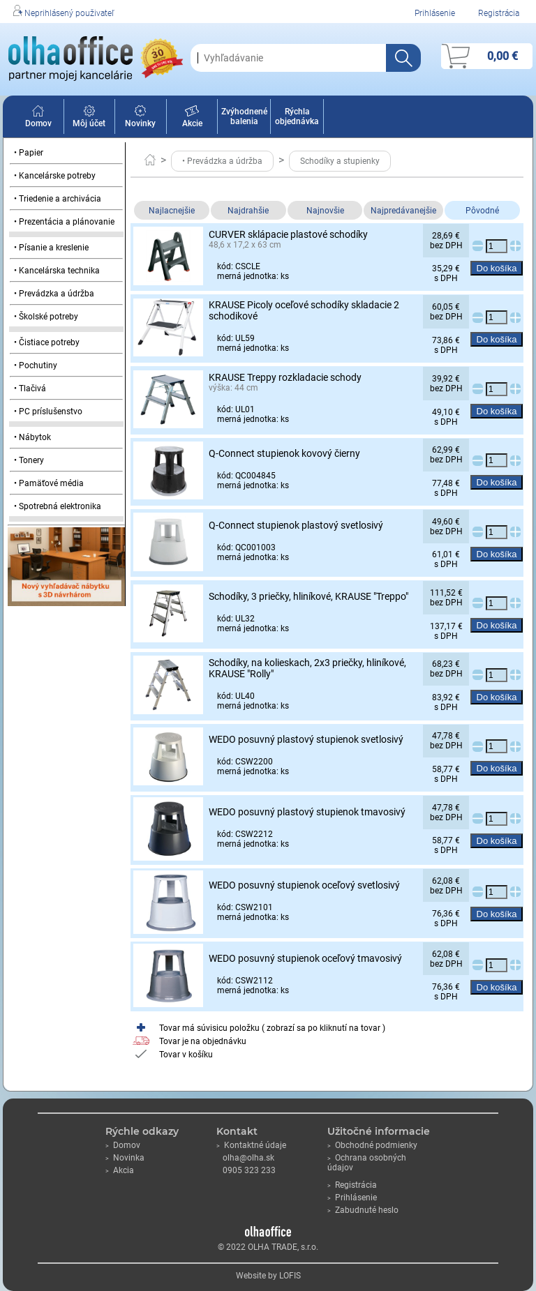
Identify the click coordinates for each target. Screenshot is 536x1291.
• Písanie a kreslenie (51, 247)
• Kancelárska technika (57, 270)
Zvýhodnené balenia (244, 116)
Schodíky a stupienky (340, 161)
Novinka (124, 1158)
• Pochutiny (35, 365)
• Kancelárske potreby (55, 176)
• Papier (28, 153)
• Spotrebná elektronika (57, 506)
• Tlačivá (30, 388)
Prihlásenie (435, 13)
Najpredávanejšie (403, 211)
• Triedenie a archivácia (57, 199)
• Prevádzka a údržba (54, 294)
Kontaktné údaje (251, 1145)
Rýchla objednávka (297, 116)
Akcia (119, 1170)
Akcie (192, 118)
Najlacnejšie (172, 211)
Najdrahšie (248, 211)
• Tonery (29, 460)
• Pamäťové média (49, 483)
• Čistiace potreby (47, 342)
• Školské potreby (46, 317)
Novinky (140, 118)
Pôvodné (482, 211)
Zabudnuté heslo (363, 1210)
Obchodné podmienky (372, 1145)
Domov (38, 118)
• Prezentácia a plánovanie (64, 222)
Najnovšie (325, 211)
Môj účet (89, 118)
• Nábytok (32, 437)
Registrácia (498, 13)
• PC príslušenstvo (48, 411)
